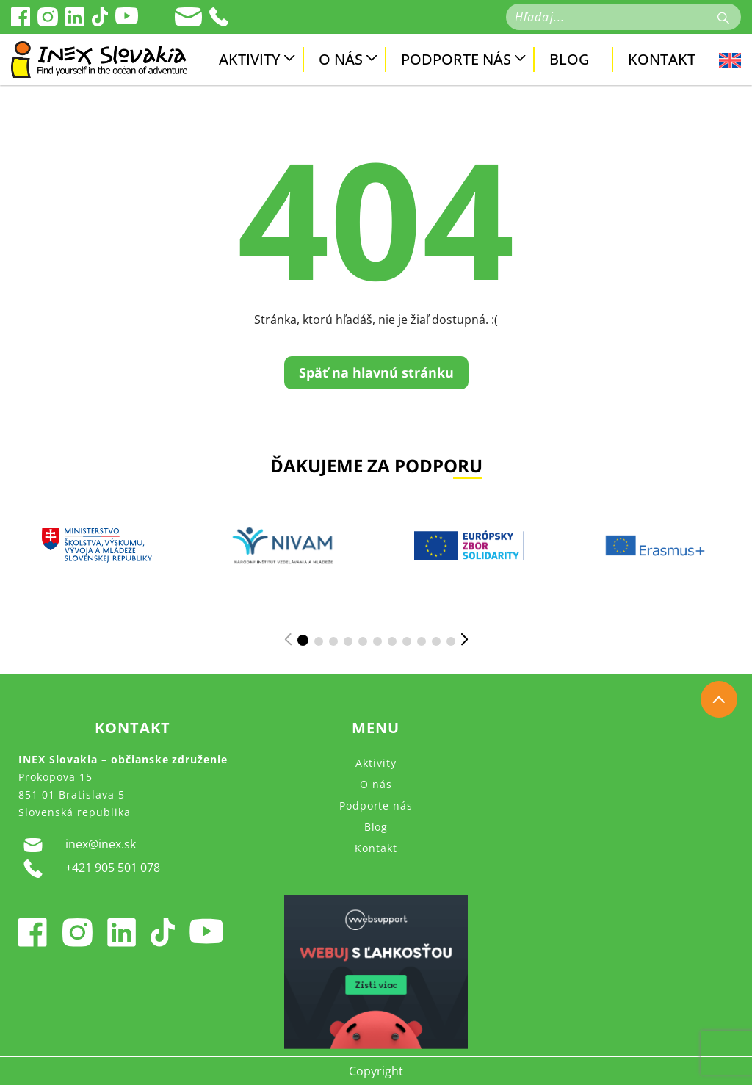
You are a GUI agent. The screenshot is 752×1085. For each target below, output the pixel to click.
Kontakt (661, 59)
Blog (569, 59)
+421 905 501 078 (89, 868)
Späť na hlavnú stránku (376, 372)
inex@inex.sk (77, 844)
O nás (341, 59)
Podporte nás (456, 59)
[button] (302, 640)
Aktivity (250, 59)
